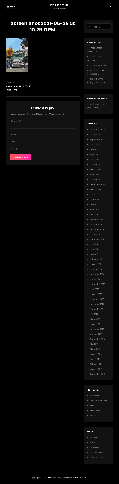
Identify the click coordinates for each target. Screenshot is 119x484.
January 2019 (96, 324)
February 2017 (96, 364)
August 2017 (95, 359)
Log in (92, 442)
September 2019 (97, 309)
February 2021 (96, 259)
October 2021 (96, 234)
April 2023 (94, 174)
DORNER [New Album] (99, 65)
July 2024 (94, 159)
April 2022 (94, 209)
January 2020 (96, 294)
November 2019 (97, 304)
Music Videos (95, 410)
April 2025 (94, 154)
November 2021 (97, 229)
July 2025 (94, 144)
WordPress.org (96, 457)
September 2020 (97, 284)
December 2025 (97, 129)
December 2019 (97, 299)
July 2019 (94, 314)
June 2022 (94, 199)
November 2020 (97, 274)
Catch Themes (81, 478)
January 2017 (96, 369)
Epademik (59, 5)
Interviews (94, 395)
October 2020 (96, 279)
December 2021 (97, 224)
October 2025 (96, 134)
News (92, 415)
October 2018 (96, 334)
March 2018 (95, 349)
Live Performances (98, 400)
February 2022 (96, 219)
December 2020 (97, 269)
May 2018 (94, 344)
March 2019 (95, 319)
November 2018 (97, 329)
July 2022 (94, 194)
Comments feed (97, 452)
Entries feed (95, 447)
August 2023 (95, 169)
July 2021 (94, 244)
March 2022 (95, 214)
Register (93, 437)
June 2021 (94, 249)
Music (92, 405)
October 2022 (96, 179)
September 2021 (97, 239)
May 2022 (94, 204)
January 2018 (96, 354)
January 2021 (96, 264)
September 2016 (97, 374)
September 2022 (97, 184)
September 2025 (97, 139)
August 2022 (95, 189)
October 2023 (96, 164)
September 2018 (97, 339)
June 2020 (94, 289)
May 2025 (94, 149)
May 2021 (94, 254)
